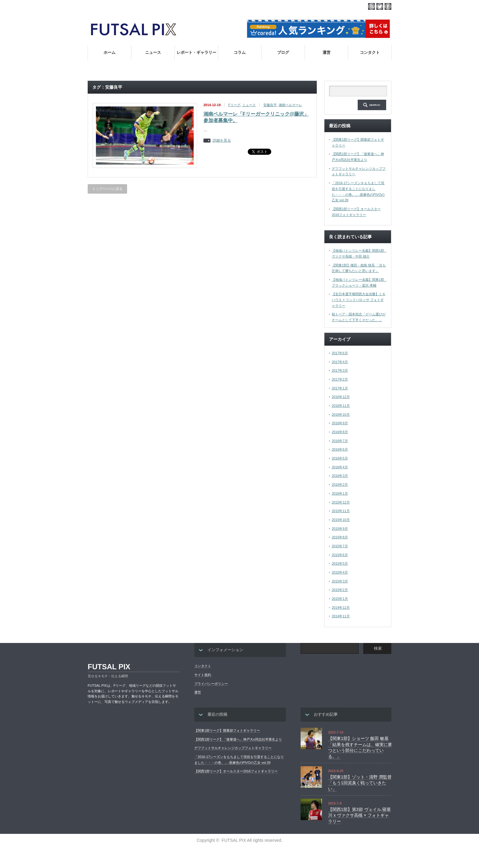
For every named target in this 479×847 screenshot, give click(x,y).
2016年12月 (341, 397)
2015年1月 (340, 598)
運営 (327, 52)
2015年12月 (341, 502)
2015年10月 (341, 520)
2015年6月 (340, 555)
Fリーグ (234, 105)
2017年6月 (340, 353)
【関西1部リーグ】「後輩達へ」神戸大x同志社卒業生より (238, 739)
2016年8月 (340, 432)
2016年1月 (340, 493)
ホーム (109, 52)
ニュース (153, 52)
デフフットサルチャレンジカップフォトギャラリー (233, 748)
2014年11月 (341, 616)
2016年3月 (340, 475)
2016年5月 (340, 458)
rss (371, 6)
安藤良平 (270, 105)
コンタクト (370, 52)
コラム (240, 52)
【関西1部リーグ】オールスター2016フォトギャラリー (236, 771)
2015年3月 (340, 581)
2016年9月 (340, 423)
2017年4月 (340, 362)
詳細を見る (222, 141)
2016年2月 (340, 484)
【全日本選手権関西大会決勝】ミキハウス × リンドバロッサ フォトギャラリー (359, 299)
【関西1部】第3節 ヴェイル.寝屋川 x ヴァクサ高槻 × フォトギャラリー (359, 815)
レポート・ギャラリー (196, 52)
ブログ (283, 52)
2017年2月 (340, 379)
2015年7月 (340, 546)
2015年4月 (340, 572)
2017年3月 (340, 370)
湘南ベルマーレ (290, 105)
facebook (388, 6)
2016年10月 (341, 414)
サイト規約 (202, 675)
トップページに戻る (107, 189)
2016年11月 (341, 405)
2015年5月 (340, 563)
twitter (379, 6)
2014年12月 (341, 607)
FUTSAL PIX (109, 667)
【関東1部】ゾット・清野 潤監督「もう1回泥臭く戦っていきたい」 (360, 783)
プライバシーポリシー (211, 683)
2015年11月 (341, 511)
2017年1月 (340, 388)
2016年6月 (340, 449)
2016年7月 (340, 441)
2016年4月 (340, 467)
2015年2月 (340, 590)
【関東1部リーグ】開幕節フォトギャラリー (227, 730)
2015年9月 (340, 528)
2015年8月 (340, 537)
